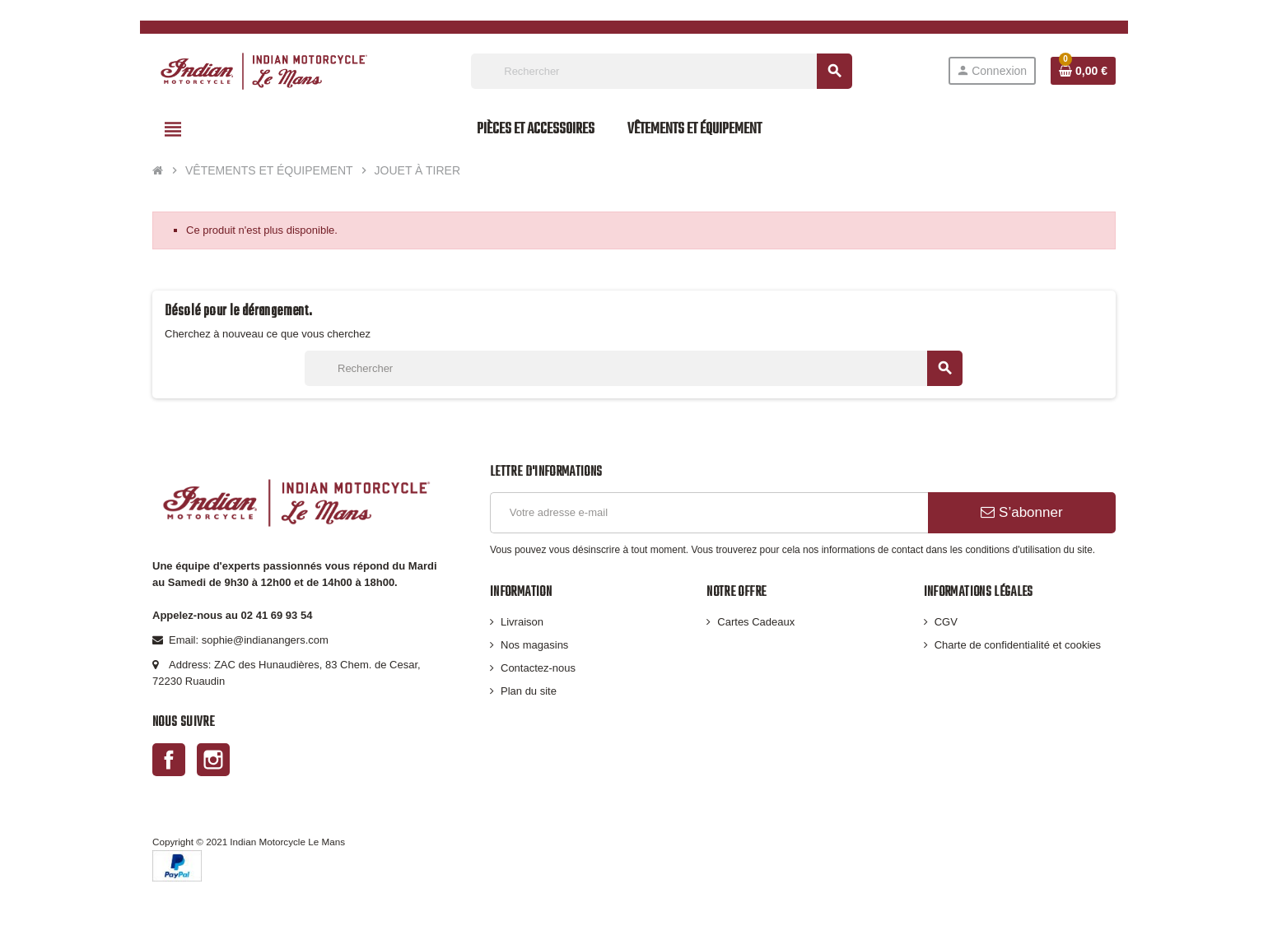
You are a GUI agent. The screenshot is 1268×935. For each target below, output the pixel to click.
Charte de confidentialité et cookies (1018, 645)
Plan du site (529, 691)
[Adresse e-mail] (709, 512)
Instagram (213, 759)
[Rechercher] (661, 71)
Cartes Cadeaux (756, 622)
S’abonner (1021, 512)
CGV (946, 622)
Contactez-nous (538, 668)
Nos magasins (534, 645)
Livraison (522, 622)
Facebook (168, 759)
